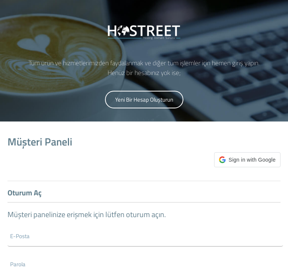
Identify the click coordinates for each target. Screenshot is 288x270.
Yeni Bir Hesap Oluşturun (144, 99)
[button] (247, 159)
